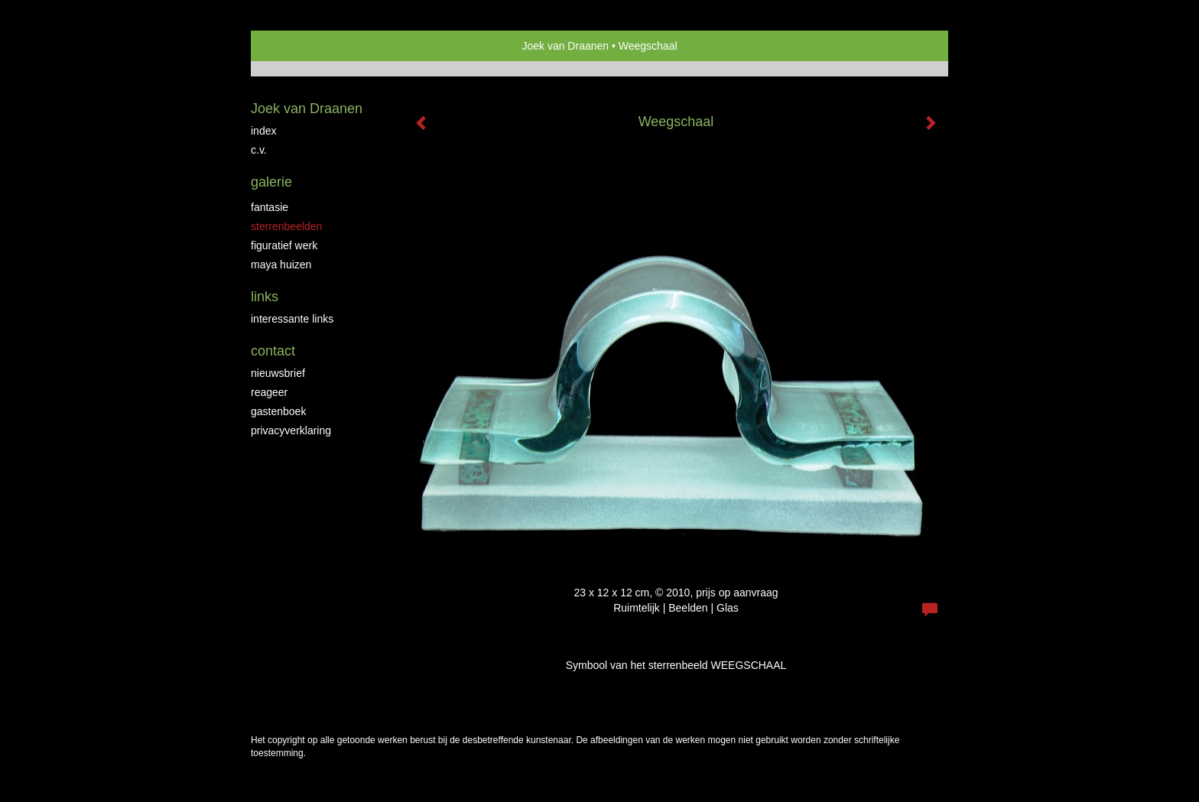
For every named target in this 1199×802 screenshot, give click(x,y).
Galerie (271, 182)
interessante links (292, 319)
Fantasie (269, 207)
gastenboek (278, 411)
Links (264, 296)
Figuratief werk (284, 245)
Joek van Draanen (565, 46)
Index (263, 131)
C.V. (259, 150)
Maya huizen (281, 264)
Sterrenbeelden (286, 226)
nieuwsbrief (278, 373)
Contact (273, 351)
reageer (269, 392)
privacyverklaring (291, 430)
